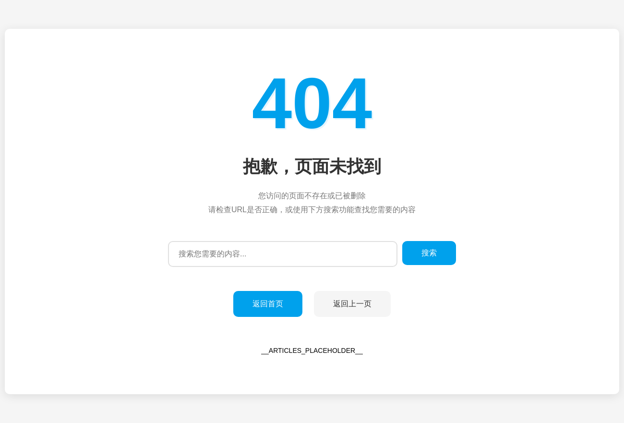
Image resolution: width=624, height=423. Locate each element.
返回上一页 (352, 304)
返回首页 (267, 304)
